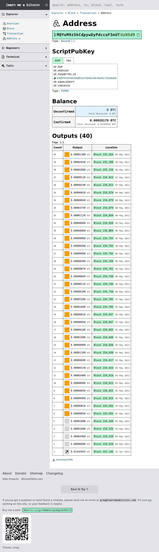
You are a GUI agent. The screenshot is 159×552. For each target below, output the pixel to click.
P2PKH (65, 90)
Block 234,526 (103, 428)
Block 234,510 (103, 444)
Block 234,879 (103, 192)
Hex (68, 60)
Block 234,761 (103, 268)
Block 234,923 (103, 177)
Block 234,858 (103, 215)
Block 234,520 (103, 436)
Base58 (65, 40)
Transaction (88, 13)
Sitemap (36, 473)
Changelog (54, 473)
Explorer (58, 13)
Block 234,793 (103, 238)
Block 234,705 (103, 299)
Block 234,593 (103, 405)
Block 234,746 (103, 284)
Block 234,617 (103, 360)
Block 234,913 (103, 184)
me (149, 500)
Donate (21, 473)
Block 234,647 (103, 314)
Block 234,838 (103, 223)
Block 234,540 (103, 421)
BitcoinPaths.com (32, 479)
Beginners (13, 47)
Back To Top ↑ (79, 489)
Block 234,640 (103, 337)
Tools (10, 65)
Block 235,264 (103, 154)
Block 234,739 (103, 291)
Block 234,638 (103, 344)
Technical (13, 56)
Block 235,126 (103, 169)
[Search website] (104, 5)
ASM (57, 60)
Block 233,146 (103, 451)
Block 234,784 (103, 261)
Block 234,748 (103, 276)
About (7, 473)
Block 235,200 (103, 162)
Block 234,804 (103, 230)
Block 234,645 (103, 329)
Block (71, 13)
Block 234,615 (103, 383)
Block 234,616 (103, 367)
